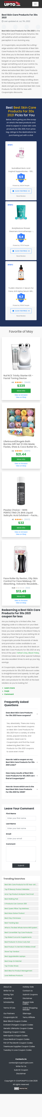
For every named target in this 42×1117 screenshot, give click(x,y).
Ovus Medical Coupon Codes (16, 1039)
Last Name (11, 823)
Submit (21, 865)
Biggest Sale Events (28, 1003)
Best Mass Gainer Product (15, 913)
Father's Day (22, 653)
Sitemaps (27, 1013)
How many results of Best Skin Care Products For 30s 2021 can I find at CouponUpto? (20, 776)
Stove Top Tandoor (12, 951)
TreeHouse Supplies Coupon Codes (19, 1046)
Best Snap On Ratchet (13, 961)
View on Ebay (21, 397)
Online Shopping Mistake (30, 1009)
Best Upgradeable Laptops (15, 956)
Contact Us (28, 990)
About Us (7, 987)
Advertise (7, 998)
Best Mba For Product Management (18, 971)
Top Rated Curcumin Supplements (18, 937)
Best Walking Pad (11, 899)
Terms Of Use (9, 1008)
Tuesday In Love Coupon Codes (17, 1050)
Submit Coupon (21, 1070)
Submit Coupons (30, 994)
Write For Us (8, 990)
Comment (9, 694)
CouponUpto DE (10, 1017)
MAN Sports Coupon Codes (15, 1035)
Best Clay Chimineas (13, 918)
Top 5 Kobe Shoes (11, 966)
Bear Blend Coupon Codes (15, 1021)
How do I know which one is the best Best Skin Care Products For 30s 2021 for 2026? (20, 789)
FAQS (6, 691)
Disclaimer (27, 998)
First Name (11, 813)
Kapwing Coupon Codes (14, 1032)
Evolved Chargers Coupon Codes (18, 1024)
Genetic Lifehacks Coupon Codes (18, 1028)
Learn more (9, 688)
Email (8, 834)
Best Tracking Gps (12, 923)
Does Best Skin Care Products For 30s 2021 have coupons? (19, 714)
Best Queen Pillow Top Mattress (17, 908)
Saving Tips (8, 994)
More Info (21, 390)
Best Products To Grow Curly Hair (17, 942)
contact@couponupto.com (21, 1062)
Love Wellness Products (14, 975)
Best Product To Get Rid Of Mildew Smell (20, 947)
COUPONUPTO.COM (24, 1081)
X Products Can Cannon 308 (16, 904)
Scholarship (8, 1002)
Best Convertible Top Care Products (18, 932)
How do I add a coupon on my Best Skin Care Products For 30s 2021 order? (20, 762)
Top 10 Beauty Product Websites (17, 889)
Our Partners (9, 1013)
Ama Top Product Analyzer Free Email (19, 894)
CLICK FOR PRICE (21, 191)
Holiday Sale (28, 987)
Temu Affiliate (29, 1017)
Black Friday (33, 653)
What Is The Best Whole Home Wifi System (21, 927)
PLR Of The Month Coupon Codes (18, 1043)
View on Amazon (21, 395)
